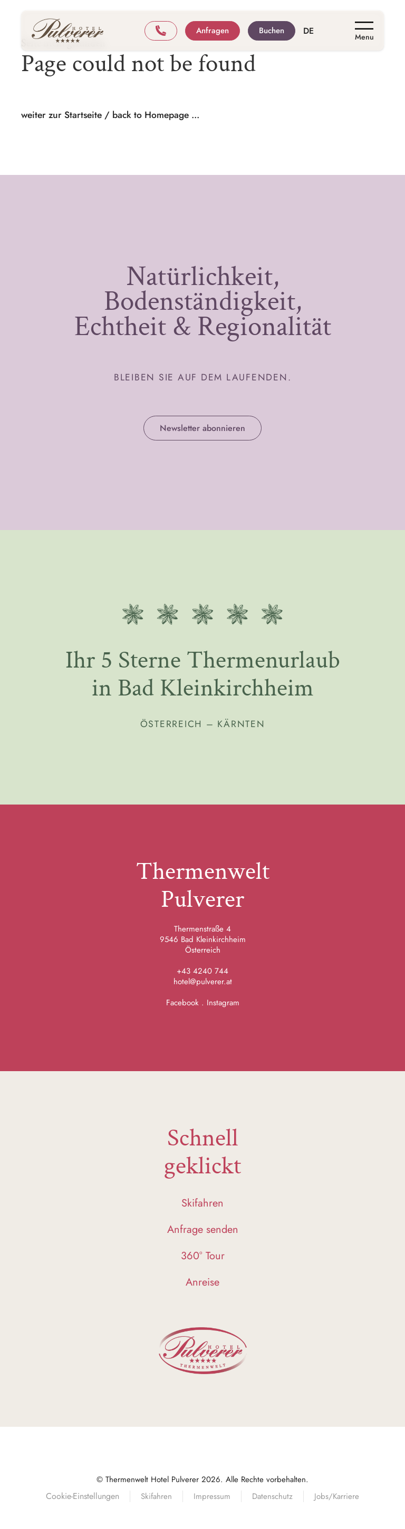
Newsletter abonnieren (202, 428)
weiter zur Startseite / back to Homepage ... (110, 115)
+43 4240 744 (202, 971)
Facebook (182, 1002)
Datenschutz (272, 1496)
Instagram (223, 1002)
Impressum (212, 1496)
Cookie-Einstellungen (82, 1496)
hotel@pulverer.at (202, 981)
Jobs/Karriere (336, 1496)
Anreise (202, 1282)
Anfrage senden (202, 1229)
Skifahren (202, 1203)
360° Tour (203, 1255)
